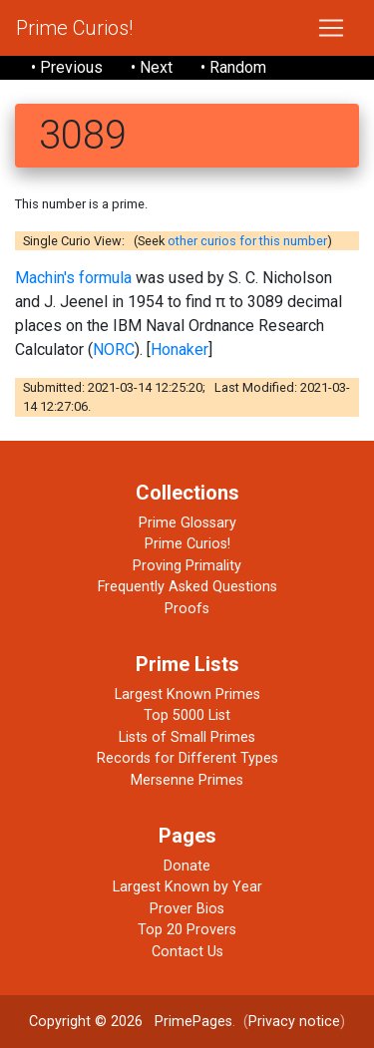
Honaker (179, 349)
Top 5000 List (187, 715)
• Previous (67, 67)
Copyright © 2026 (86, 1021)
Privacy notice (294, 1021)
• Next (152, 67)
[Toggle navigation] (331, 28)
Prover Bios (187, 908)
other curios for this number (247, 240)
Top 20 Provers (187, 929)
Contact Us (187, 951)
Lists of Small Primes (187, 737)
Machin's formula (73, 277)
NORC (114, 349)
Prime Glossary (187, 523)
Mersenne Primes (187, 780)
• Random (233, 67)
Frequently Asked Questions (187, 586)
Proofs (187, 608)
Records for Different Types (187, 758)
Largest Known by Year (187, 886)
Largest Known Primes (187, 694)
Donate (187, 866)
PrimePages (193, 1021)
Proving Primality (187, 565)
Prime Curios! (74, 28)
